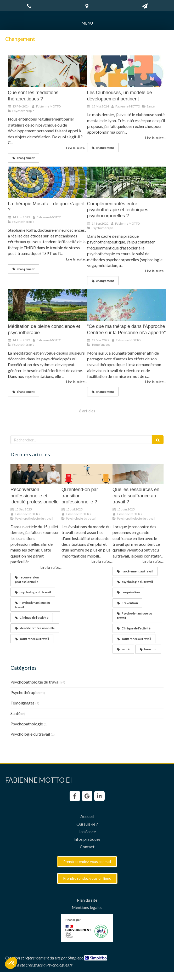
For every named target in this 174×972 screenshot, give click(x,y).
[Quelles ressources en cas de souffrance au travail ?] (138, 474)
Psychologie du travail (30, 733)
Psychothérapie (24, 692)
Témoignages (22, 702)
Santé (15, 713)
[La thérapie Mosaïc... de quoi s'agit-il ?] (47, 182)
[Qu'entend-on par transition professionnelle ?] (87, 474)
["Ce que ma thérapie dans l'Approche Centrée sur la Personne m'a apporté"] (126, 305)
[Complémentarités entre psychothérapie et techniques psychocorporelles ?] (126, 182)
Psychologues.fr (59, 964)
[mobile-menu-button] (87, 23)
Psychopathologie (26, 723)
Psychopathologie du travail (35, 681)
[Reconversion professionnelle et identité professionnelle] (35, 474)
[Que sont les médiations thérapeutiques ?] (47, 71)
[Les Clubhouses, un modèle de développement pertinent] (126, 71)
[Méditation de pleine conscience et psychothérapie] (47, 305)
